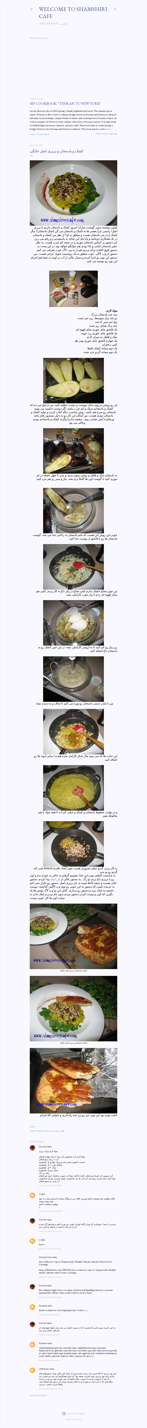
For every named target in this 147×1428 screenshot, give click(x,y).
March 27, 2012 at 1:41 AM (50, 1249)
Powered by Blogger (73, 1413)
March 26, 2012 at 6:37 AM (50, 1185)
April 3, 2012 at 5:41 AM (49, 1335)
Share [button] (32, 134)
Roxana (43, 1305)
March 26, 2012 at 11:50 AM (50, 1211)
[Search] (115, 8)
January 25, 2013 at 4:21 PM (51, 1389)
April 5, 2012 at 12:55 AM (49, 1360)
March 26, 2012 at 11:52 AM (50, 1231)
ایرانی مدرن (54, 1131)
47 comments (43, 134)
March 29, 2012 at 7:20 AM (50, 1297)
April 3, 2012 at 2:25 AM (49, 1314)
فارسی (62, 23)
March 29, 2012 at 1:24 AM (50, 1277)
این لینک (55, 879)
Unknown (44, 1369)
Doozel (42, 1146)
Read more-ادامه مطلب (106, 134)
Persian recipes (42, 1131)
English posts (48, 23)
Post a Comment (38, 1395)
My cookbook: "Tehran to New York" (65, 103)
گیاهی (62, 1131)
